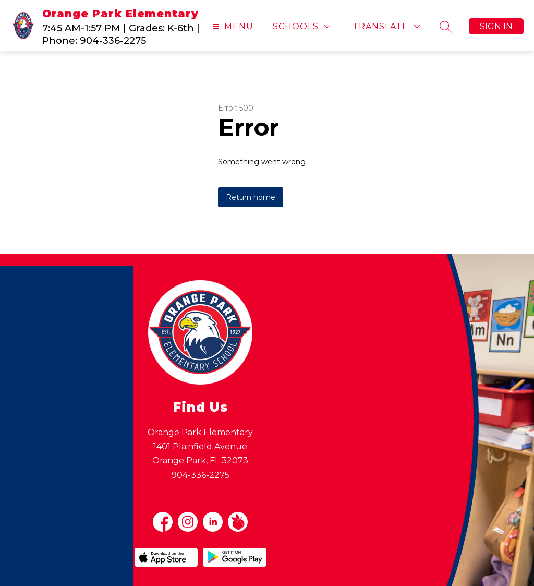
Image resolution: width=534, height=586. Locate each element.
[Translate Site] (386, 26)
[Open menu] (231, 26)
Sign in (496, 26)
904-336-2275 (200, 475)
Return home (250, 197)
